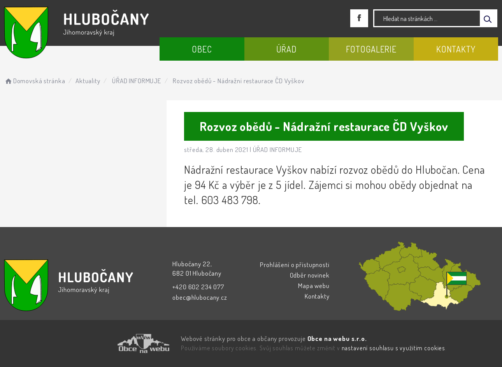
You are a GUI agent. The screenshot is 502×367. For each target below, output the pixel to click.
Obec (202, 49)
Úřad (286, 49)
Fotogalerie (371, 49)
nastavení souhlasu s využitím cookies (393, 348)
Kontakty (456, 49)
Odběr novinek (310, 275)
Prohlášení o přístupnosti (294, 264)
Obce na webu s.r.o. (337, 338)
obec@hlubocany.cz (199, 297)
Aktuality (87, 81)
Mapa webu (314, 285)
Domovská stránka (34, 81)
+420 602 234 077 (198, 287)
